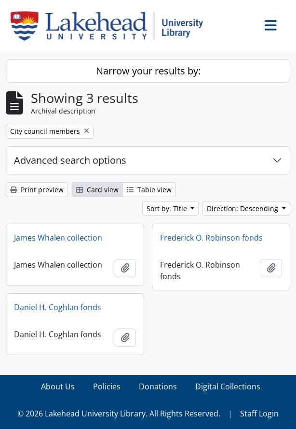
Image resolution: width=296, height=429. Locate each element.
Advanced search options (70, 160)
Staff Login (259, 413)
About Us (58, 386)
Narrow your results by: (148, 70)
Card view (97, 189)
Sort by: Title (168, 208)
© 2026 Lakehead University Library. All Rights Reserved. (118, 413)
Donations (158, 386)
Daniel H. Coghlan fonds (57, 307)
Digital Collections (227, 386)
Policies (107, 386)
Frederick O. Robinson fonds (211, 237)
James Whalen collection (58, 237)
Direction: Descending (243, 208)
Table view (149, 189)
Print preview (37, 189)
